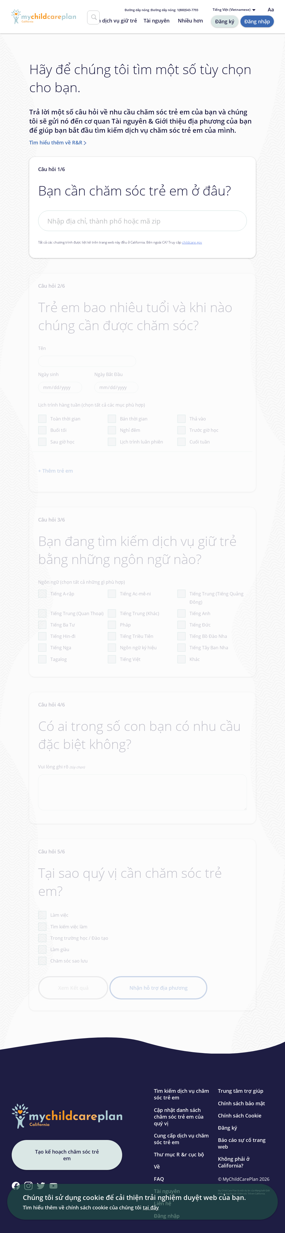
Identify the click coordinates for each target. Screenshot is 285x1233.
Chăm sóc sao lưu (69, 961)
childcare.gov (192, 242)
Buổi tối (58, 430)
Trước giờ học (204, 430)
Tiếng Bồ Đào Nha (208, 636)
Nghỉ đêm (130, 430)
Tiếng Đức (200, 625)
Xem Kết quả (73, 987)
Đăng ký (224, 21)
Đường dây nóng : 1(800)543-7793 (161, 10)
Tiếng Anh (200, 613)
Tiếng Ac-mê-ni (135, 594)
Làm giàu (59, 949)
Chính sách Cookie (239, 1115)
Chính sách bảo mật (241, 1103)
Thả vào (198, 419)
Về (157, 1166)
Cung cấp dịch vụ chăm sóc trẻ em (181, 1139)
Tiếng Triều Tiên (136, 636)
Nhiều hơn (190, 20)
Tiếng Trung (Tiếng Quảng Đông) (217, 598)
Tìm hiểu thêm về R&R (55, 142)
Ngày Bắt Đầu (116, 382)
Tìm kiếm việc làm (68, 927)
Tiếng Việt (130, 659)
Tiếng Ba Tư (62, 625)
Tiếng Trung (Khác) (139, 613)
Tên (87, 356)
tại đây (151, 1207)
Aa (271, 9)
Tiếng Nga (60, 648)
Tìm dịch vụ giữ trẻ (114, 20)
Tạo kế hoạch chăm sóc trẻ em (67, 1155)
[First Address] (142, 220)
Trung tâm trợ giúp (240, 1090)
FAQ (159, 1179)
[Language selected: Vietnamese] (235, 10)
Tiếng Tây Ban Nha (209, 648)
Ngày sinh (60, 382)
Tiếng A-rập (62, 594)
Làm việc (59, 915)
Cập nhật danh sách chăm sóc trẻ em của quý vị (178, 1117)
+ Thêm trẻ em (55, 470)
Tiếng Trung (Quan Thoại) (77, 613)
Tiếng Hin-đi (62, 636)
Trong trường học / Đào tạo (79, 938)
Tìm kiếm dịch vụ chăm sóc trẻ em (181, 1094)
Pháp (125, 625)
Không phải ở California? (234, 1162)
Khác (195, 659)
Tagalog (58, 659)
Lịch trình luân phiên (141, 442)
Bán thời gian (134, 419)
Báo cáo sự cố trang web (242, 1143)
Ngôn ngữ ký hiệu (138, 648)
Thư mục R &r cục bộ (179, 1154)
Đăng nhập (257, 21)
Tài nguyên (156, 20)
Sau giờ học (62, 442)
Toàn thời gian (65, 419)
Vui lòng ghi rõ (142, 787)
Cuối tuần (200, 442)
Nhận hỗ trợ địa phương (158, 987)
